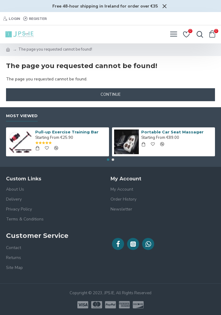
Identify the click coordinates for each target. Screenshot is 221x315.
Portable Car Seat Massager (172, 131)
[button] (108, 159)
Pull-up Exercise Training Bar (66, 131)
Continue (110, 94)
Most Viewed (22, 115)
